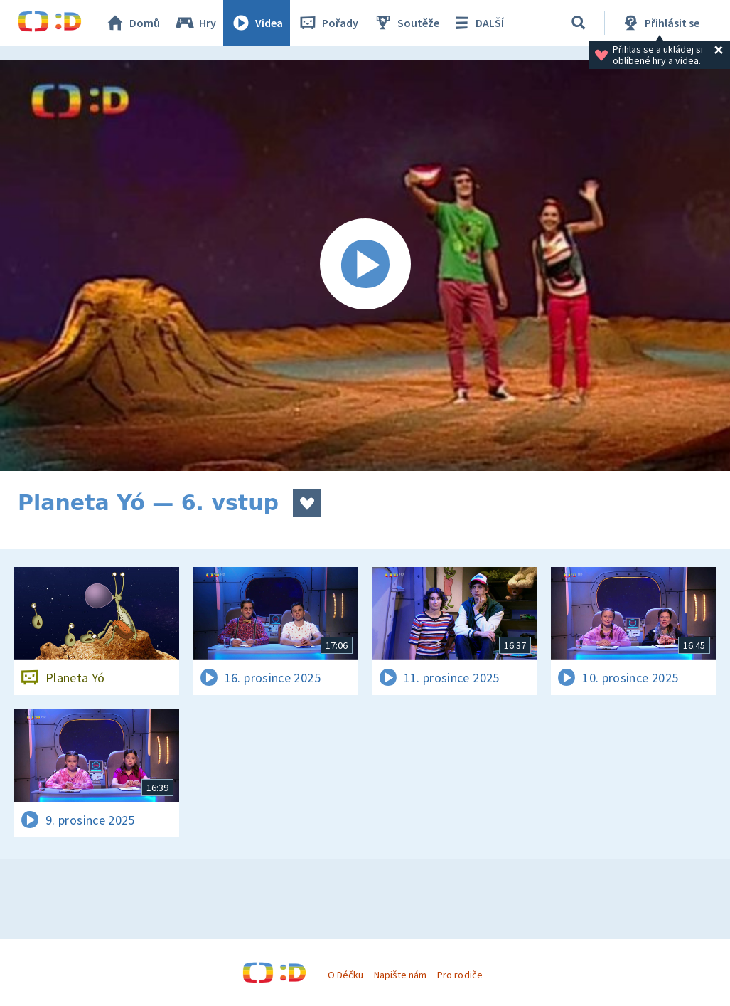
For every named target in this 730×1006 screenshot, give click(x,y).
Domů (132, 22)
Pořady (327, 22)
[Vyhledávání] (578, 23)
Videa (256, 22)
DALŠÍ (477, 22)
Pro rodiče (459, 974)
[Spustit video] (365, 265)
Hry (195, 22)
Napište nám (400, 974)
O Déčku (345, 974)
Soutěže (405, 22)
